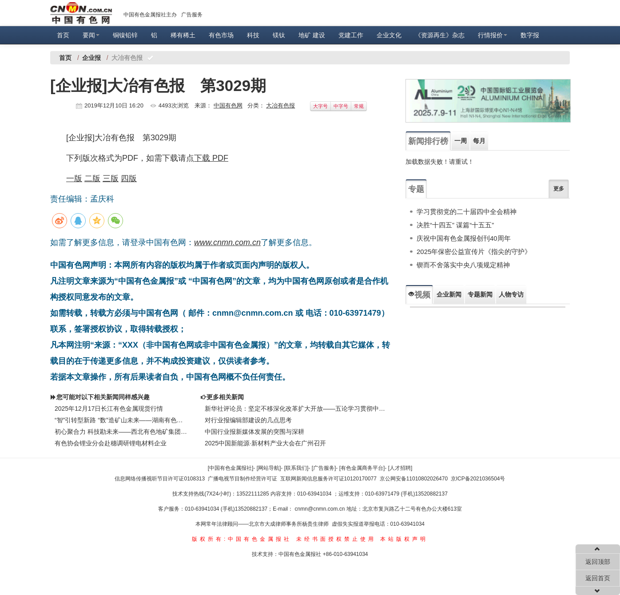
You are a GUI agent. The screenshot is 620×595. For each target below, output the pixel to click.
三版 (111, 178)
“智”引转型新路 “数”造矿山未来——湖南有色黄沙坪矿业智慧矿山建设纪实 (121, 420)
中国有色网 (228, 105)
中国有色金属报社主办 (150, 15)
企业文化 (389, 35)
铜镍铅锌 (125, 35)
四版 (129, 178)
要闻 (91, 35)
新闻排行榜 (428, 141)
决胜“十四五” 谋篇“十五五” (455, 225)
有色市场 (221, 35)
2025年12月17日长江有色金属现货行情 (109, 408)
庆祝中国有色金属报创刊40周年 (464, 238)
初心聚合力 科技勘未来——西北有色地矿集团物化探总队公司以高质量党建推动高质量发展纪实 (121, 431)
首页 (63, 35)
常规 (359, 106)
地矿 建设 (311, 35)
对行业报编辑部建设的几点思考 (248, 420)
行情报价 (492, 35)
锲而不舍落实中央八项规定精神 (463, 265)
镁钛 (279, 35)
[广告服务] (324, 468)
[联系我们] (296, 468)
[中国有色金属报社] (231, 468)
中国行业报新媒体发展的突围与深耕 (254, 431)
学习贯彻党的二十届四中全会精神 (467, 211)
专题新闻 (480, 294)
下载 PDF (211, 158)
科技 (253, 35)
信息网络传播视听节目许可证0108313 (160, 479)
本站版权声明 (404, 539)
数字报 (530, 35)
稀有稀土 (183, 35)
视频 (419, 294)
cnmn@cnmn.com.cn (320, 509)
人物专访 (511, 294)
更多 (558, 189)
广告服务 (192, 15)
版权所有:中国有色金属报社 (242, 539)
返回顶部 (597, 561)
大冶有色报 (280, 105)
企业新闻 (449, 294)
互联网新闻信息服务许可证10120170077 (328, 479)
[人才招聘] (400, 468)
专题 (416, 189)
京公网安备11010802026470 (414, 479)
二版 (92, 178)
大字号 (320, 106)
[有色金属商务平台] (362, 468)
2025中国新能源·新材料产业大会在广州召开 (265, 443)
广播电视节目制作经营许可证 (242, 479)
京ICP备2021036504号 (478, 479)
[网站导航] (269, 468)
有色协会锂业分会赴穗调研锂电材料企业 (111, 443)
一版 (74, 178)
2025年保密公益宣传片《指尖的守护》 (474, 251)
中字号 (341, 106)
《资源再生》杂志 (440, 35)
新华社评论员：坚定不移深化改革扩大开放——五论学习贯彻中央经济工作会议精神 (297, 408)
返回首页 (597, 578)
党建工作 (350, 35)
